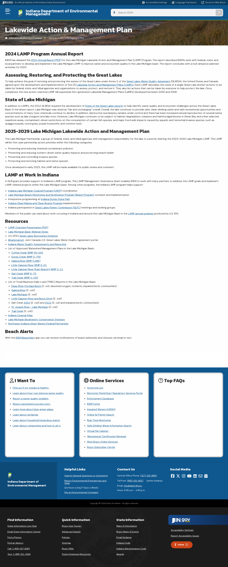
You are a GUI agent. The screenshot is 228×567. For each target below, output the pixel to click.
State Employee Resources (76, 553)
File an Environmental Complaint (81, 492)
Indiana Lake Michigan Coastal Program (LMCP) (35, 188)
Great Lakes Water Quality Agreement (148, 78)
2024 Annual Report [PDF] (46, 57)
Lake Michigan (19, 292)
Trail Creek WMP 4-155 (24, 275)
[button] (154, 2)
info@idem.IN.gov (133, 485)
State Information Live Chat (22, 525)
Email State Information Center (24, 531)
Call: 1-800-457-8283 (18, 548)
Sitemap (66, 542)
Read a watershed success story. (32, 402)
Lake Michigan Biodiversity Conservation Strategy (36, 317)
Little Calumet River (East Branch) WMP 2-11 (37, 267)
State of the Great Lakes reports (104, 103)
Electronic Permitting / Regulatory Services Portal (115, 391)
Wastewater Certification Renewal (106, 435)
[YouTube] (189, 476)
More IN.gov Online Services (102, 441)
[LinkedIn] (195, 476)
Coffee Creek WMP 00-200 (27, 250)
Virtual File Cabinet (98, 430)
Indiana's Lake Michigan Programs (25, 35)
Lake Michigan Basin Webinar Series (28, 229)
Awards (120, 553)
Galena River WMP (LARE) (25, 258)
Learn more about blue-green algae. (33, 407)
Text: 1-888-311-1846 (18, 553)
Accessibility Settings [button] (182, 529)
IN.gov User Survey (71, 525)
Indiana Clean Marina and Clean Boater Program (35, 201)
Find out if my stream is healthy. (31, 385)
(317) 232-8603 (148, 475)
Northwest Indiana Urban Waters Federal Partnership (38, 321)
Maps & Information (126, 525)
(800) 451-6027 (135, 480)
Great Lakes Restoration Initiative (38, 233)
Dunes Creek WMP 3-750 (26, 254)
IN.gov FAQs (68, 548)
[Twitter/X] (178, 476)
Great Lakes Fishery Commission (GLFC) (58, 205)
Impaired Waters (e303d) (101, 407)
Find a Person (14, 537)
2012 (48, 300)
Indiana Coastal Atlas (20, 313)
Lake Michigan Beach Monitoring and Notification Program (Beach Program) (51, 192)
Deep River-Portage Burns (26, 283)
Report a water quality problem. (31, 396)
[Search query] (199, 11)
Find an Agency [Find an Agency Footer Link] (15, 542)
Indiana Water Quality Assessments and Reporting (37, 242)
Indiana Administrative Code (131, 548)
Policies (66, 537)
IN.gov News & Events (127, 531)
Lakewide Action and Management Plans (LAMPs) (105, 82)
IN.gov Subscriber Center (101, 447)
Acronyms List (95, 385)
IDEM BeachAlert (25, 335)
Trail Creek (17, 308)
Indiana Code (123, 542)
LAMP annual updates (140, 211)
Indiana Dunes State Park (55, 196)
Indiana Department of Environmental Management (71, 11)
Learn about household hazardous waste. (37, 419)
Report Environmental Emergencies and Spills (85, 481)
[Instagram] (183, 476)
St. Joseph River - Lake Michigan (29, 304)
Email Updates (124, 537)
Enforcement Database (100, 396)
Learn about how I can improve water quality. (38, 391)
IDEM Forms (93, 402)
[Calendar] (206, 476)
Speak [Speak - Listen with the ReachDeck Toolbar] (181, 544)
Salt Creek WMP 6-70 (23, 271)
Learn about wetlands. (26, 413)
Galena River (18, 288)
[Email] (200, 476)
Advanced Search (71, 531)
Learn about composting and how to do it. (37, 424)
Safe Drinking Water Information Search (109, 424)
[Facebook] (172, 476)
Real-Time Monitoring (99, 419)
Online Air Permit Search (100, 413)
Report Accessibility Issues (185, 535)
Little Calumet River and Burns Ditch (31, 296)
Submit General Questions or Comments (86, 475)
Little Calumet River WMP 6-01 (29, 262)
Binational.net (16, 237)
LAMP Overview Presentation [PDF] (28, 225)
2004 (27, 300)
